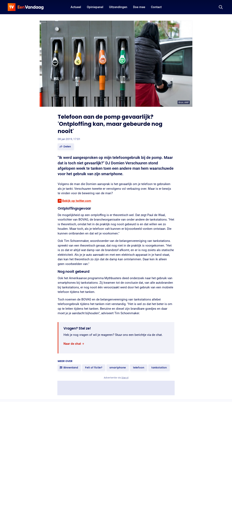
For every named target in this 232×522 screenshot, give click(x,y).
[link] (73, 343)
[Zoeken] (220, 7)
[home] (26, 7)
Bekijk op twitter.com (76, 201)
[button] (66, 146)
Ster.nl (124, 377)
